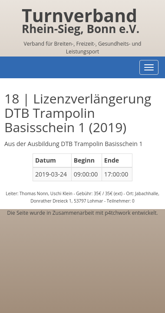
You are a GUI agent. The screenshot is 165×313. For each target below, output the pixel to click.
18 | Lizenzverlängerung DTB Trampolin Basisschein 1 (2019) (77, 113)
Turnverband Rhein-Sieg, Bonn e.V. (80, 22)
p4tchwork (117, 212)
